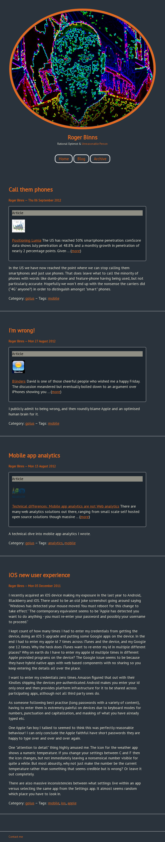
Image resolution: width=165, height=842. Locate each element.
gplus (29, 298)
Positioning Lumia (26, 240)
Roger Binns (82, 137)
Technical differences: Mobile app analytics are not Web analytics (65, 506)
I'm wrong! (22, 330)
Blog (81, 158)
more (76, 250)
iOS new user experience (39, 575)
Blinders (19, 381)
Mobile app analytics (34, 455)
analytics (55, 542)
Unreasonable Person (95, 144)
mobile (53, 298)
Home (64, 158)
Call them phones (31, 189)
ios (63, 803)
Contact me (16, 837)
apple (71, 803)
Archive (100, 158)
